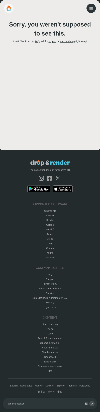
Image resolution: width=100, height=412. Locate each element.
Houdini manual (50, 347)
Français (72, 385)
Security (50, 302)
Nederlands (26, 385)
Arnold (50, 234)
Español (61, 385)
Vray (50, 243)
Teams (50, 333)
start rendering (67, 41)
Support (50, 279)
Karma (50, 253)
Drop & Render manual (50, 338)
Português (84, 385)
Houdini (50, 220)
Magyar (39, 385)
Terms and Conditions (50, 288)
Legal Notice (50, 307)
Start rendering (50, 324)
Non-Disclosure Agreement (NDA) (49, 298)
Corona (50, 248)
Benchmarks (50, 361)
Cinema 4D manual (50, 343)
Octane (50, 225)
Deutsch (49, 385)
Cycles (49, 239)
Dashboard (50, 357)
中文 (59, 391)
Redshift (50, 229)
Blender (50, 215)
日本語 (41, 391)
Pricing (50, 329)
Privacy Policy (50, 284)
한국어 (51, 391)
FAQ (37, 41)
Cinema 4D (50, 211)
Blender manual (50, 352)
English (14, 385)
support (52, 41)
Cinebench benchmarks (50, 366)
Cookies (50, 293)
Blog (50, 371)
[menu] (91, 8)
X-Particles (50, 257)
